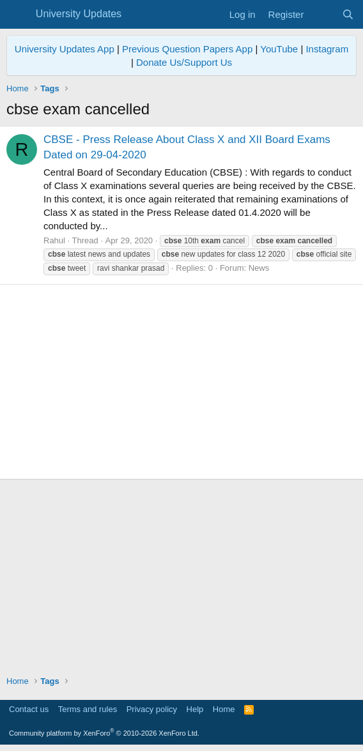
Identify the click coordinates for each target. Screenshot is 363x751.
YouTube (279, 48)
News (259, 268)
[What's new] (322, 14)
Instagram (326, 48)
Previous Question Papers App (187, 48)
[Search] (348, 14)
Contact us (29, 709)
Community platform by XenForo (104, 733)
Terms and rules (87, 709)
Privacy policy (152, 709)
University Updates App (64, 48)
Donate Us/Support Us (184, 62)
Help (195, 709)
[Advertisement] (181, 381)
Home (224, 709)
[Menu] (18, 14)
